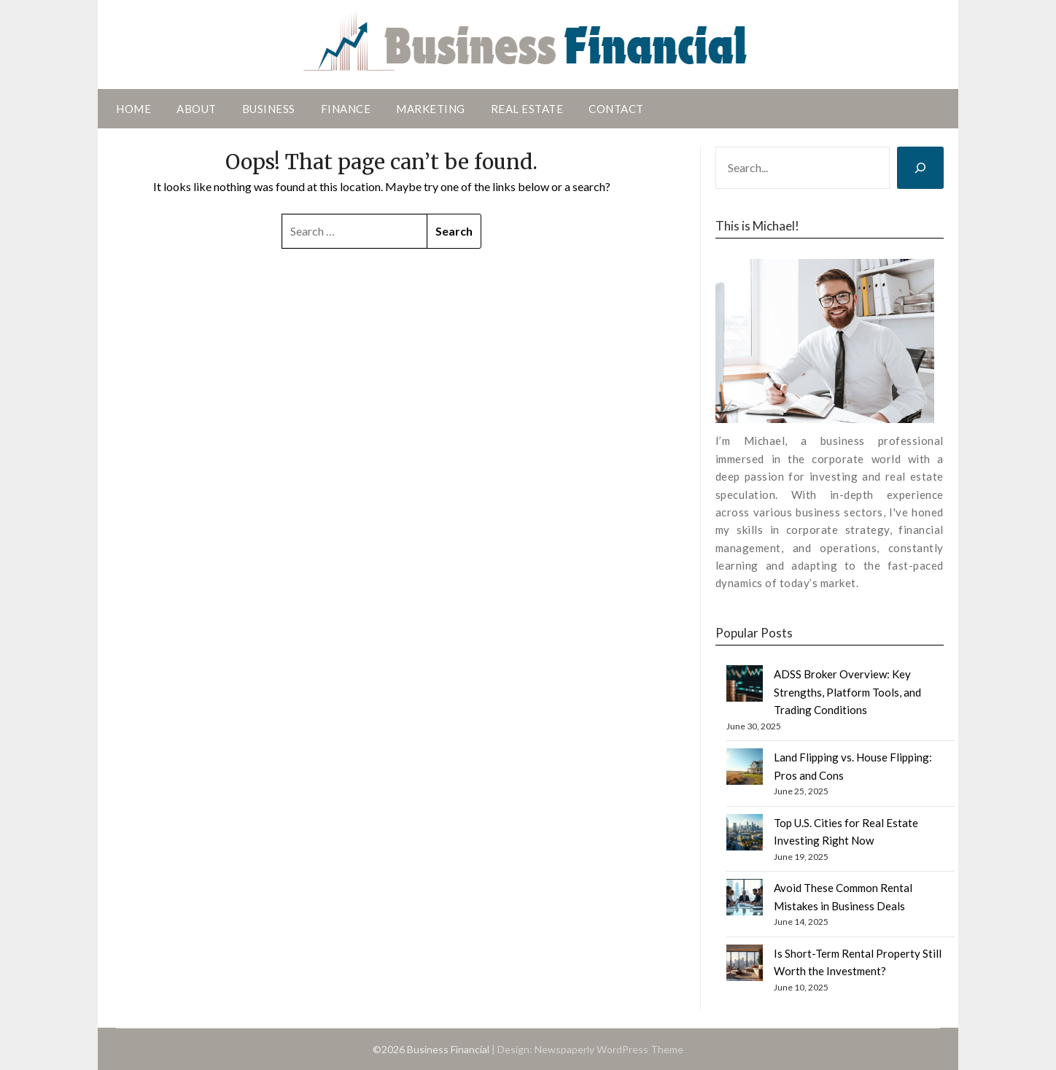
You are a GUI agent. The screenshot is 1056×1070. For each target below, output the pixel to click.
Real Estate (527, 108)
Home (133, 108)
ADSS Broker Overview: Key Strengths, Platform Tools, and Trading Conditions (847, 691)
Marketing (430, 108)
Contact (616, 108)
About (196, 108)
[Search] (920, 168)
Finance (346, 108)
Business (268, 108)
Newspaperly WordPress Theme (609, 1049)
